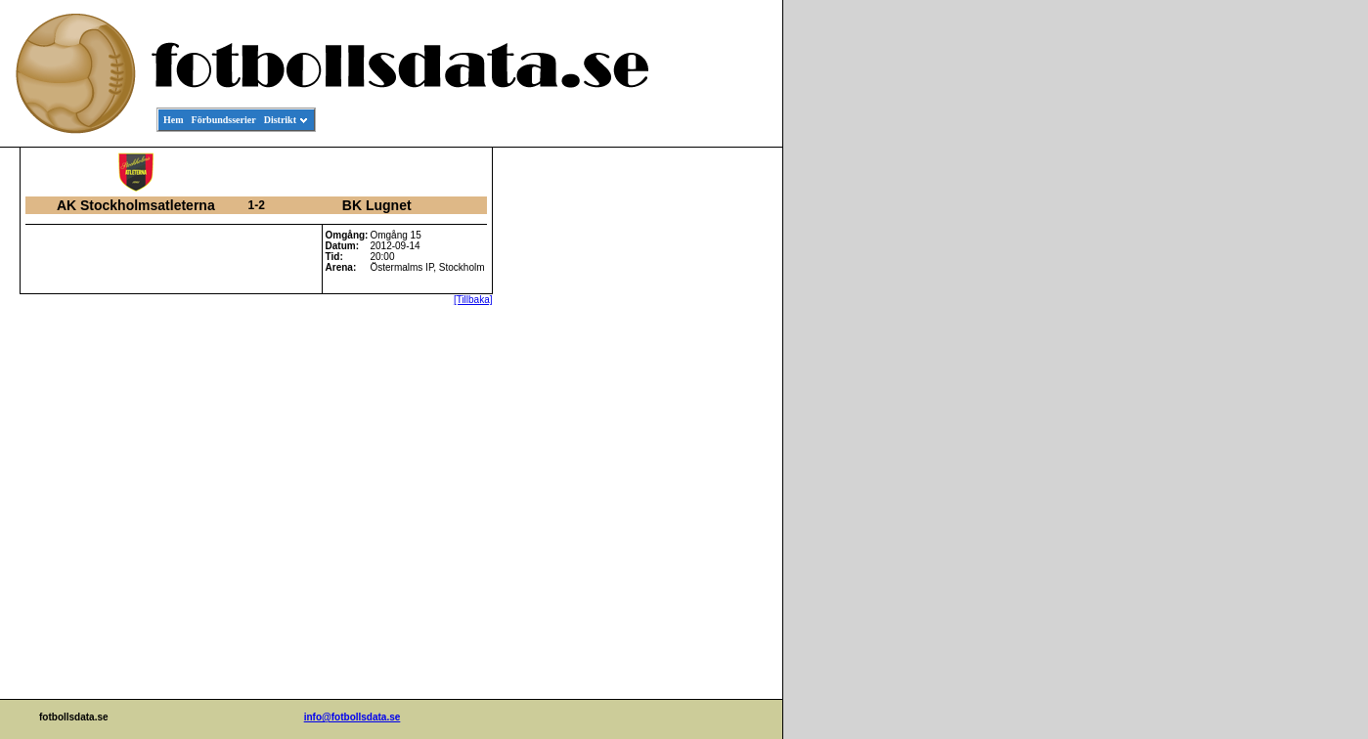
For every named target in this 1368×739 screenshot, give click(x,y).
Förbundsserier (224, 119)
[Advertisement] (694, 445)
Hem (173, 119)
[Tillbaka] (473, 299)
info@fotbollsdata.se (352, 717)
